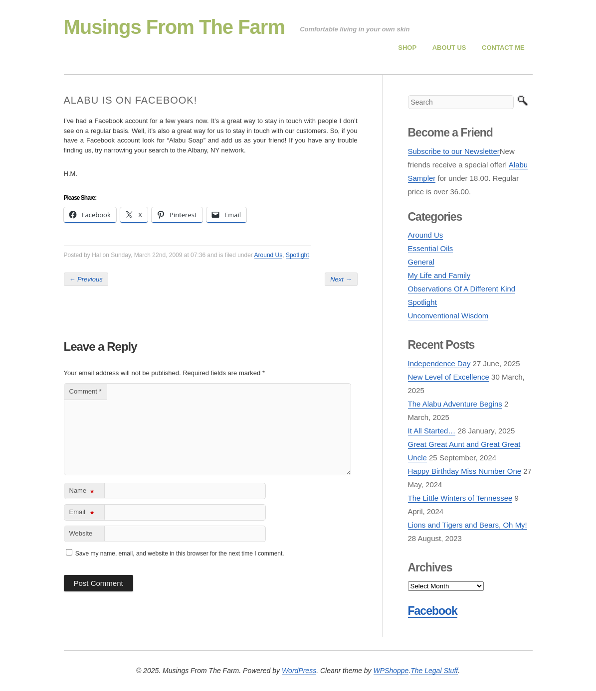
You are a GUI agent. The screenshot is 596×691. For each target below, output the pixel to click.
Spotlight (297, 255)
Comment (85, 391)
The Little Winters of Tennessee (460, 498)
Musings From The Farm (174, 27)
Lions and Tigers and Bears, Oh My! (467, 525)
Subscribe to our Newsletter (454, 151)
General (421, 262)
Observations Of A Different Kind (462, 288)
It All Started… (432, 430)
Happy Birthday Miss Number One (465, 471)
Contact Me (503, 47)
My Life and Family (439, 275)
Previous (86, 279)
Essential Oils (430, 248)
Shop (407, 47)
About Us (449, 47)
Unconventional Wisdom (448, 315)
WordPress (299, 671)
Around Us (268, 255)
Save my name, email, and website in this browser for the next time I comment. (179, 553)
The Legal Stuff (434, 671)
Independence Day (439, 363)
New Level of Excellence (448, 377)
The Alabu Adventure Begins (455, 404)
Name (81, 492)
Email (81, 514)
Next (341, 279)
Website (81, 533)
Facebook (432, 610)
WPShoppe (391, 671)
